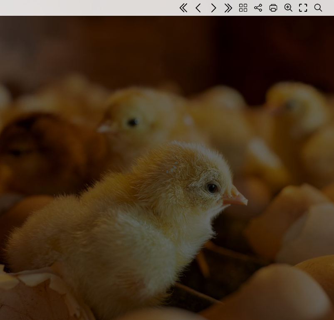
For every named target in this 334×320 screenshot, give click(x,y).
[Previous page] (198, 8)
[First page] (183, 8)
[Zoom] (288, 7)
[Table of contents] (243, 8)
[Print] (273, 8)
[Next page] (213, 8)
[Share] (258, 8)
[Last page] (228, 8)
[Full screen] (303, 8)
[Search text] (318, 8)
